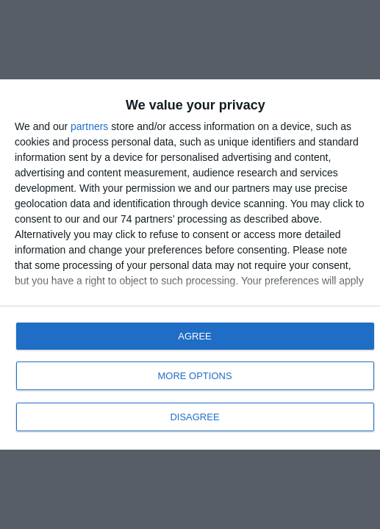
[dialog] (190, 264)
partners (89, 126)
